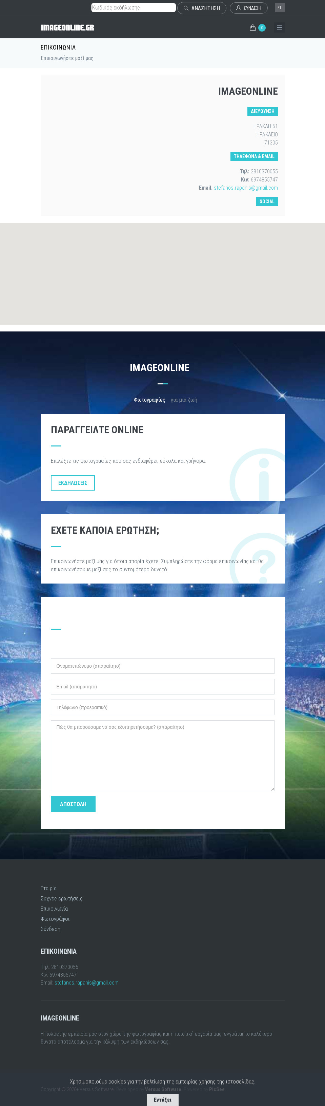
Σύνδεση (50, 929)
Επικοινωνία (54, 908)
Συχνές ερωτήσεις (62, 898)
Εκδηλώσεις (72, 483)
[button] (162, 267)
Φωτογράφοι (55, 918)
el (280, 7)
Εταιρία (49, 888)
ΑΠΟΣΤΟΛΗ (73, 804)
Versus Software (163, 1089)
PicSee (217, 1089)
